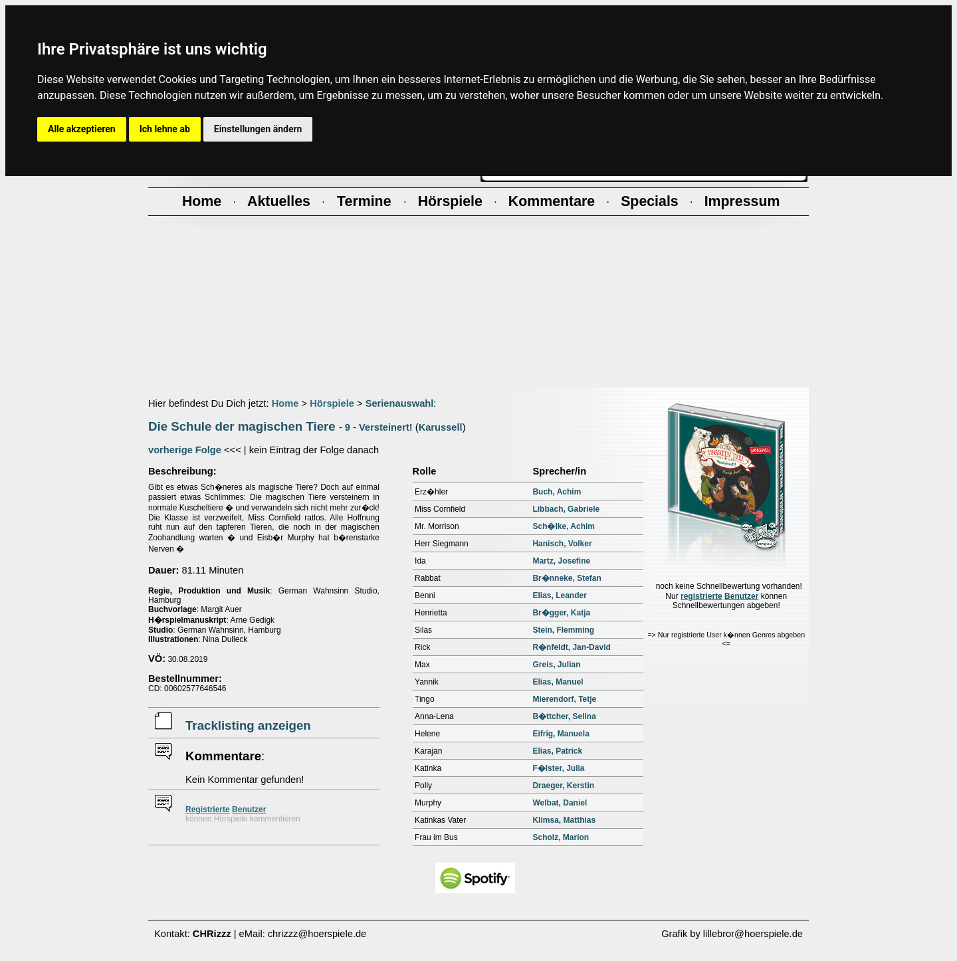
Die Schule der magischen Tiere (242, 426)
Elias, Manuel (557, 682)
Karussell (441, 427)
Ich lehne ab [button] (165, 129)
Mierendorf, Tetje (564, 699)
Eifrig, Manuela (560, 733)
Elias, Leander (559, 595)
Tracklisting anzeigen (248, 725)
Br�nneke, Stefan (566, 578)
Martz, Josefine (561, 561)
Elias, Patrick (557, 751)
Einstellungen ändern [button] (258, 129)
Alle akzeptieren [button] (82, 129)
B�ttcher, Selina (563, 716)
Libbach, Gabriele (565, 509)
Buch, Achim (556, 491)
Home (285, 403)
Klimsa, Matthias (563, 820)
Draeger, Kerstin (563, 785)
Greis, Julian (556, 664)
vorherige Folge (184, 450)
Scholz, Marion (560, 837)
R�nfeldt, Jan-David (571, 647)
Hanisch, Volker (561, 543)
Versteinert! (386, 427)
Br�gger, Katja (561, 612)
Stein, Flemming (563, 630)
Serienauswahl (400, 403)
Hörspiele (332, 403)
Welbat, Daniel (559, 802)
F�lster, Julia (558, 768)
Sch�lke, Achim (563, 526)
